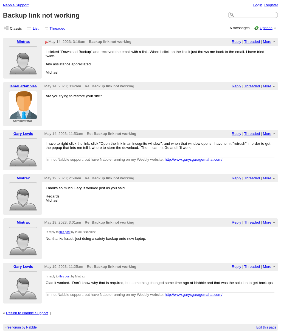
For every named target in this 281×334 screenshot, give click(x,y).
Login (257, 5)
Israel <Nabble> (23, 86)
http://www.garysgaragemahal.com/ (193, 159)
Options (266, 28)
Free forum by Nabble (21, 327)
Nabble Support (16, 5)
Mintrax (23, 42)
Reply (236, 42)
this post (64, 231)
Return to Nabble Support (27, 313)
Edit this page (266, 327)
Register (271, 5)
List (36, 28)
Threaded (58, 28)
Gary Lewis (23, 134)
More (267, 42)
